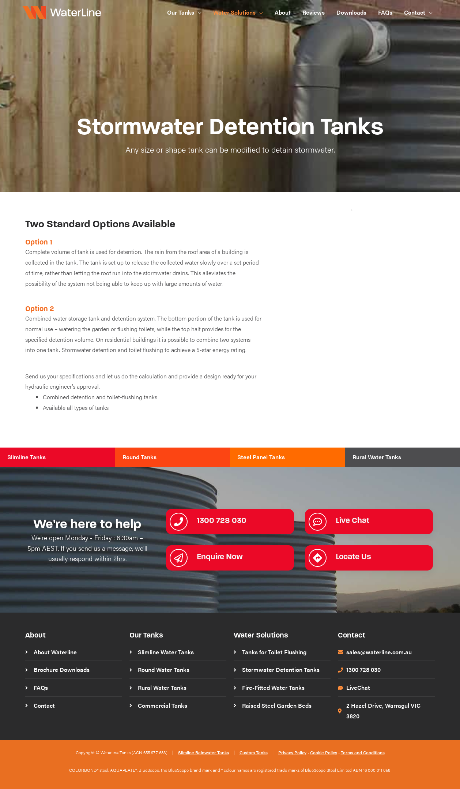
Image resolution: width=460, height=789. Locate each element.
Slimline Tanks (26, 457)
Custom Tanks (254, 752)
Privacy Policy (292, 752)
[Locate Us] (318, 558)
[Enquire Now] (179, 558)
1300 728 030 (221, 520)
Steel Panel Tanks (261, 457)
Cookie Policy (323, 752)
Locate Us (353, 556)
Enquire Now (220, 556)
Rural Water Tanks (376, 457)
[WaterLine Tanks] (63, 11)
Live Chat (352, 520)
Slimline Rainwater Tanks (203, 752)
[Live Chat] (318, 522)
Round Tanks (139, 457)
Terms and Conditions (363, 752)
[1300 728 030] (179, 522)
